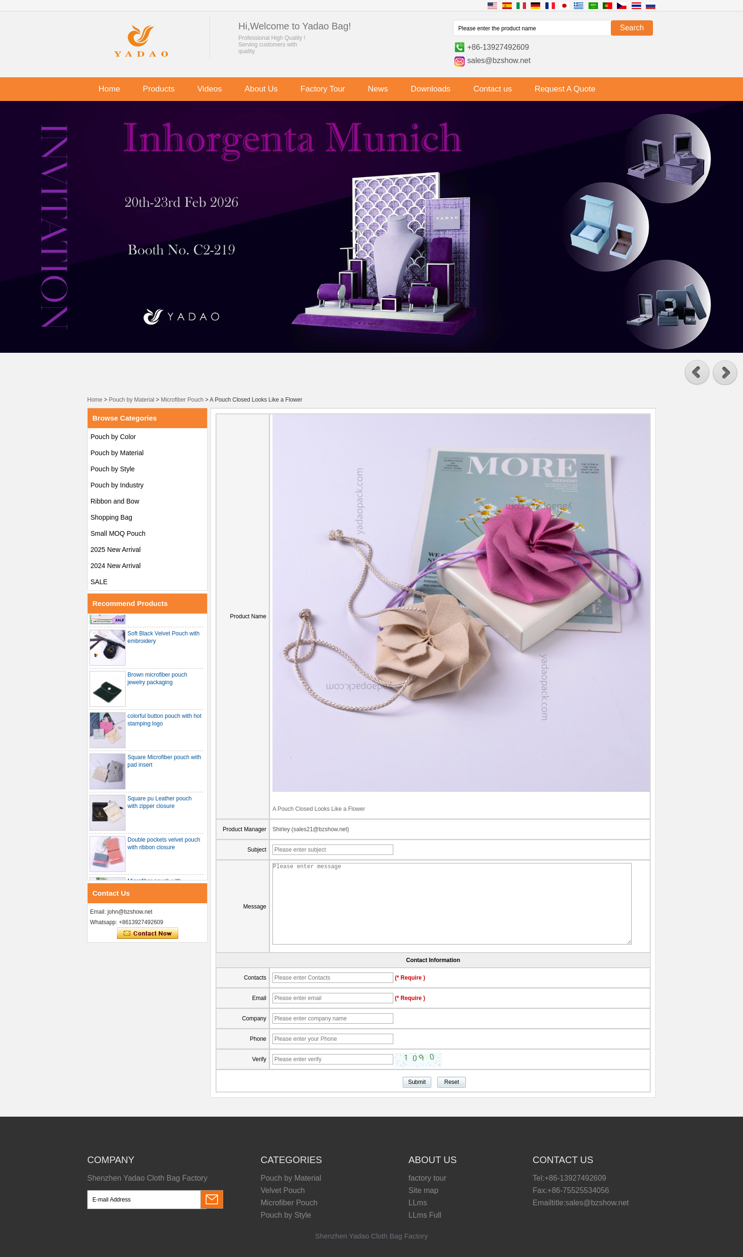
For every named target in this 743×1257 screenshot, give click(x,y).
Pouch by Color (113, 436)
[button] (697, 372)
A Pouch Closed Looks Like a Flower (318, 809)
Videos (209, 88)
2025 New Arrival (116, 549)
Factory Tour (322, 88)
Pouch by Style (113, 469)
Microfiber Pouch (182, 399)
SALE (99, 582)
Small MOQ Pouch (118, 533)
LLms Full (424, 1215)
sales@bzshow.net (499, 60)
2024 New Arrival (116, 565)
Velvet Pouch (283, 1190)
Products (158, 88)
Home (109, 88)
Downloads (431, 88)
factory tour (427, 1178)
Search (632, 28)
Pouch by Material (131, 399)
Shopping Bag (111, 517)
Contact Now (147, 933)
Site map (423, 1190)
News (378, 88)
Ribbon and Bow (115, 501)
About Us (261, 88)
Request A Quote (565, 88)
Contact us (492, 88)
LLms (417, 1203)
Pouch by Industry (117, 485)
